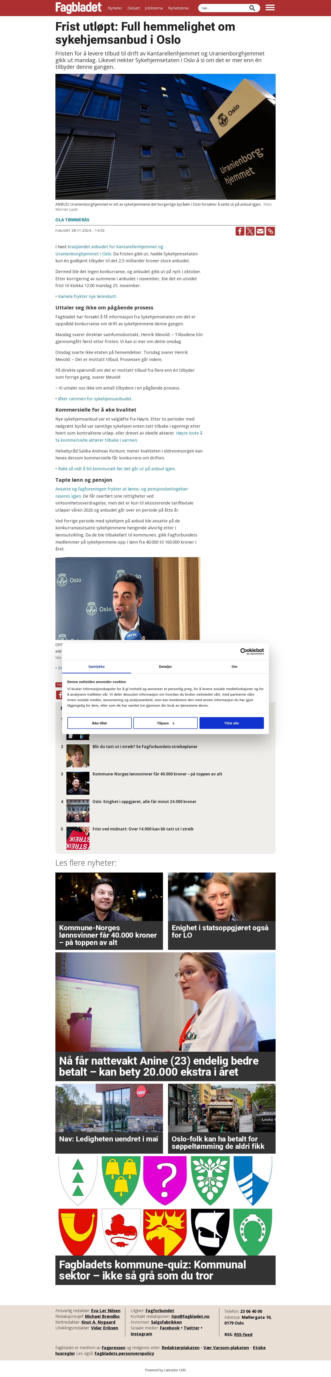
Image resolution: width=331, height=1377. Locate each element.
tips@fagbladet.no (190, 1316)
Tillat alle (231, 723)
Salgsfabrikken (166, 1322)
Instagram (141, 1334)
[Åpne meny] (270, 8)
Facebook (170, 1328)
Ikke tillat (99, 723)
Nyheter (115, 8)
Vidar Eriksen (104, 1328)
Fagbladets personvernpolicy (124, 1353)
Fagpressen (113, 1347)
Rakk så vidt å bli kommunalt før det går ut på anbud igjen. (117, 468)
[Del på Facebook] (240, 231)
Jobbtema (154, 8)
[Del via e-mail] (260, 231)
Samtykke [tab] (96, 666)
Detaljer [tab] (165, 666)
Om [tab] (234, 666)
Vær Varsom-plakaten (226, 1347)
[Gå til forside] (79, 8)
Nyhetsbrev (178, 8)
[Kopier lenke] (270, 231)
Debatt (134, 8)
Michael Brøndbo (102, 1316)
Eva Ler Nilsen (105, 1310)
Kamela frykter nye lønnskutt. (87, 296)
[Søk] (252, 8)
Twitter (192, 1328)
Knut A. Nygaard (98, 1322)
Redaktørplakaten (181, 1347)
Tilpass (165, 723)
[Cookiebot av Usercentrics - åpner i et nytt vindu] (244, 651)
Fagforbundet (160, 1310)
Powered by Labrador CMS (165, 1370)
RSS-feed (243, 1334)
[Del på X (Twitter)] (250, 231)
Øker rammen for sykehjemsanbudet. (95, 398)
